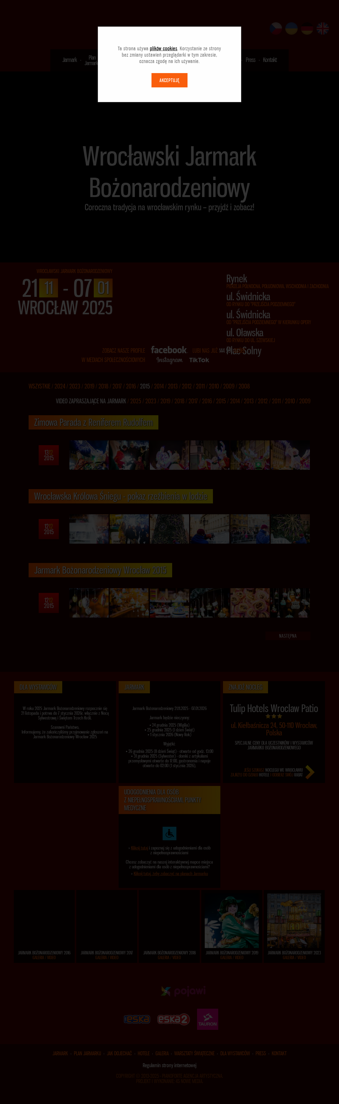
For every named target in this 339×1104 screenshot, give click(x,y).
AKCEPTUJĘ (169, 80)
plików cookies (163, 48)
